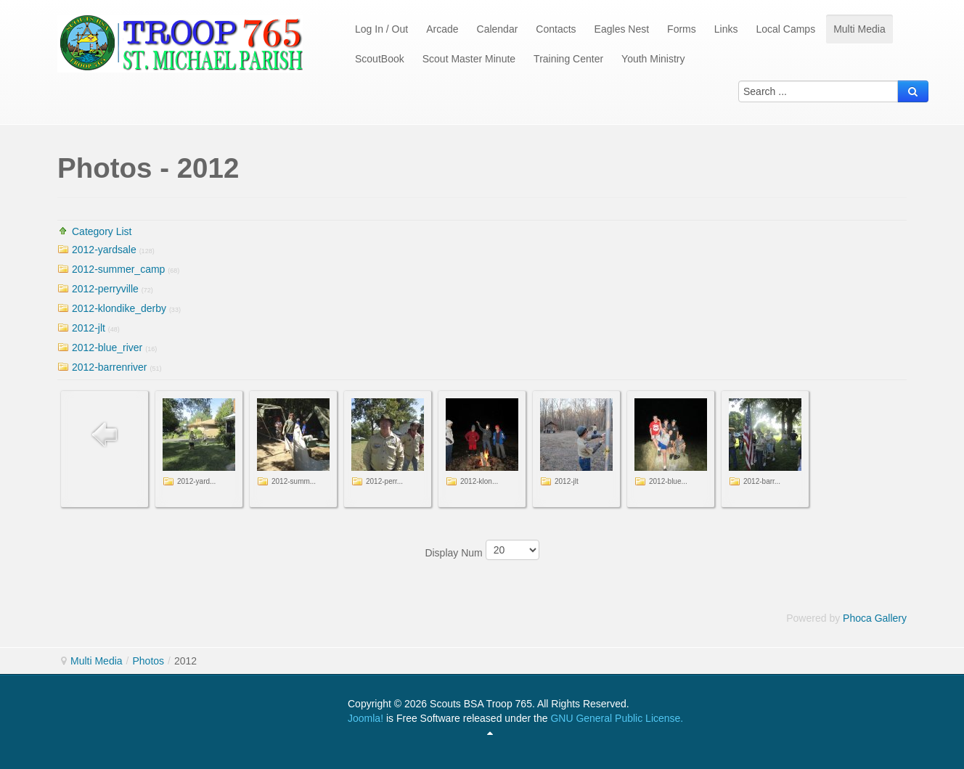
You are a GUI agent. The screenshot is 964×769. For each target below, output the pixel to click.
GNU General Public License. (616, 718)
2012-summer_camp (118, 269)
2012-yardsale (104, 249)
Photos (148, 661)
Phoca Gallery (875, 618)
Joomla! (365, 718)
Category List (101, 231)
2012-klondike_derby (119, 308)
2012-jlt (88, 328)
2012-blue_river (107, 347)
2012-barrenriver (109, 367)
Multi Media (96, 661)
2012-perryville (105, 289)
